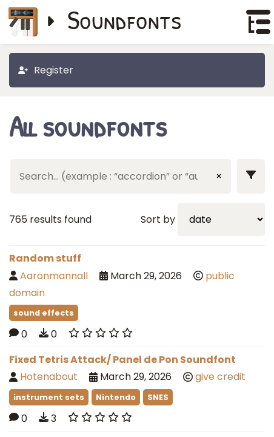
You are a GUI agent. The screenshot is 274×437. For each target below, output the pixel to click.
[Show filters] (251, 176)
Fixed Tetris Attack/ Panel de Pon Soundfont (122, 360)
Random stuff (45, 258)
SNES (158, 397)
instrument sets (48, 397)
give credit (220, 377)
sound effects (43, 313)
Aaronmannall (54, 276)
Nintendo (116, 397)
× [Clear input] (219, 176)
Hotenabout (49, 377)
